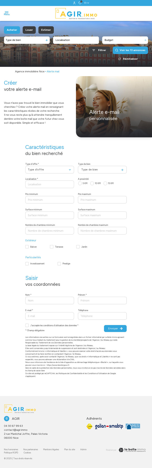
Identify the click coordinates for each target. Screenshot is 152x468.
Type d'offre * (32, 164)
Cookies (27, 452)
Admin (83, 449)
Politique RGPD (11, 452)
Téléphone (83, 310)
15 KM (111, 183)
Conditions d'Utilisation (97, 373)
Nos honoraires (11, 449)
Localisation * (31, 179)
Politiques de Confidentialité (70, 373)
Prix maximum (84, 194)
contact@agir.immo (15, 429)
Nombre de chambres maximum (93, 225)
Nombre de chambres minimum (40, 225)
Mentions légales (51, 449)
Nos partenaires (30, 449)
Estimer (46, 29)
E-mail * (29, 310)
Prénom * (82, 295)
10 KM (98, 183)
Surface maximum (86, 209)
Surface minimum (33, 209)
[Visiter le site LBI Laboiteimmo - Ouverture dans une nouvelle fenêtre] (132, 450)
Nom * (28, 295)
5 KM (85, 183)
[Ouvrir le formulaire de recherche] (99, 50)
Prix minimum (31, 194)
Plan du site (69, 449)
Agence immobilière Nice (30, 71)
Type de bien (84, 164)
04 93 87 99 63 (13, 425)
